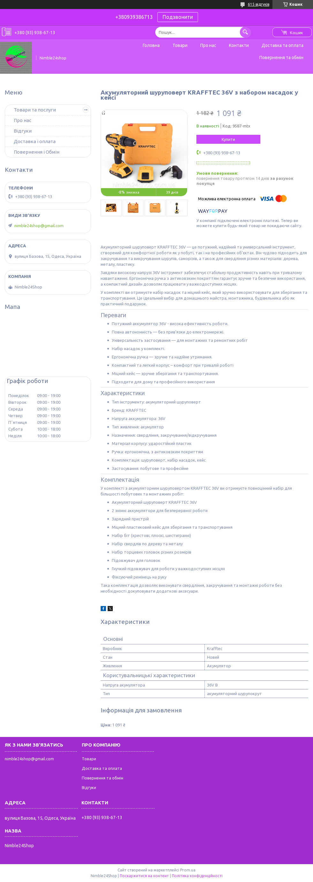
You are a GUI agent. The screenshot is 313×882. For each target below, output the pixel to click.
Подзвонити (178, 17)
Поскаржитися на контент (144, 876)
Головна (151, 45)
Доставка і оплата (35, 141)
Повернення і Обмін (36, 152)
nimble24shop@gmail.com (39, 225)
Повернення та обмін (281, 57)
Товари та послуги (35, 109)
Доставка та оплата (282, 45)
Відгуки (23, 131)
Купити (228, 139)
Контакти (239, 45)
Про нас (208, 45)
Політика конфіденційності (197, 876)
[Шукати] (245, 32)
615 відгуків (258, 4)
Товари (179, 45)
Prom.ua (187, 870)
